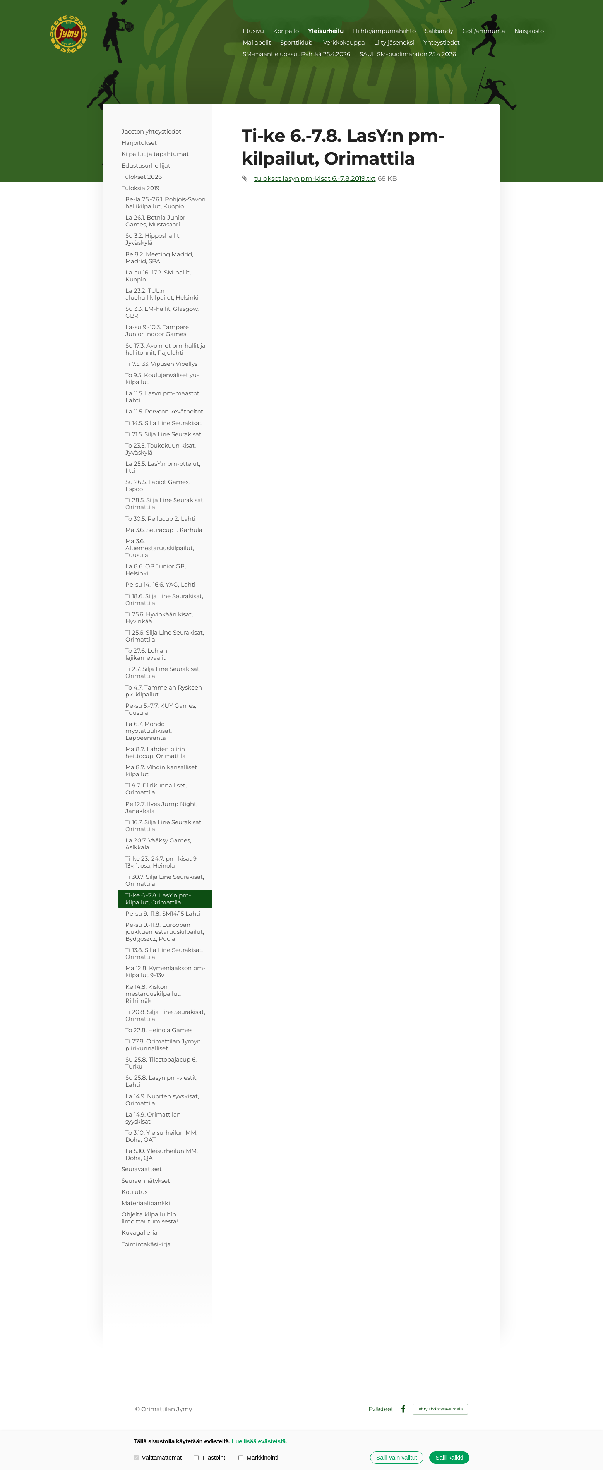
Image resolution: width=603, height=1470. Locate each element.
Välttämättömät (158, 1457)
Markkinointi (258, 1457)
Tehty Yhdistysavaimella (440, 1409)
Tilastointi (210, 1457)
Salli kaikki (449, 1457)
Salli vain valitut (396, 1457)
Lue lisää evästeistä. (259, 1441)
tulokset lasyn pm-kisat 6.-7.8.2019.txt (315, 178)
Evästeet (380, 1409)
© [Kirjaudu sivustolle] (138, 1409)
